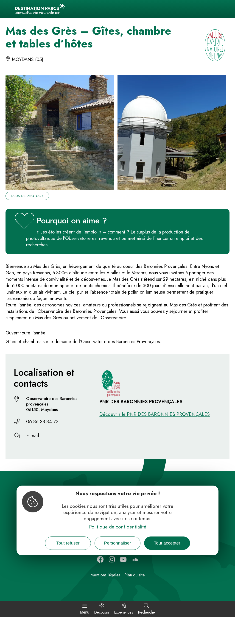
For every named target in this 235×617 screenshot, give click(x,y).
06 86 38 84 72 (42, 421)
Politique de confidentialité (117, 526)
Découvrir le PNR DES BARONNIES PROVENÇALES (154, 414)
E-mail (32, 435)
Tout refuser (67, 543)
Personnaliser (117, 543)
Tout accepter (167, 543)
